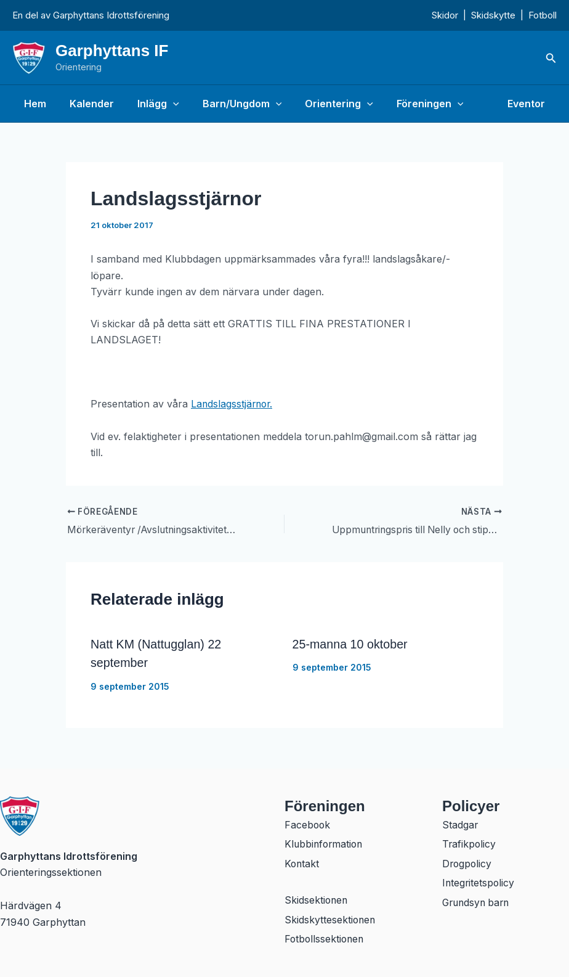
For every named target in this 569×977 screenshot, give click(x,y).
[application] (164, 103)
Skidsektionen (316, 900)
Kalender (86, 103)
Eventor (528, 103)
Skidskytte (493, 15)
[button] (551, 58)
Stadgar (460, 823)
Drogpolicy (467, 863)
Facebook (307, 823)
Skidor (445, 15)
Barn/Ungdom (229, 103)
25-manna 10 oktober (351, 643)
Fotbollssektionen (325, 939)
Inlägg (149, 103)
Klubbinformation (325, 843)
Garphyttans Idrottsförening (111, 15)
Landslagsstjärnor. (233, 404)
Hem (33, 103)
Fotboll (542, 15)
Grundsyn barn (478, 902)
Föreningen (409, 103)
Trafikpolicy (469, 843)
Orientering (322, 103)
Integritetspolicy (479, 883)
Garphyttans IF (111, 50)
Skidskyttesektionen (330, 920)
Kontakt (302, 863)
